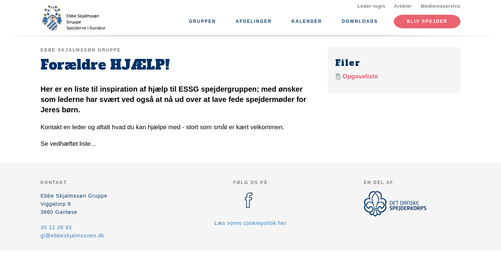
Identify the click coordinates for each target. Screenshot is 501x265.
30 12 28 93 (56, 227)
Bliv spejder (427, 21)
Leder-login (371, 6)
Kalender (306, 21)
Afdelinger (254, 21)
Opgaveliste (360, 76)
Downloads (360, 21)
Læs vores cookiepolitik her (250, 223)
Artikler (403, 6)
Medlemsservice (440, 6)
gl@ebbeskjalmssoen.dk (72, 236)
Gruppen (202, 21)
